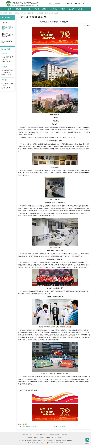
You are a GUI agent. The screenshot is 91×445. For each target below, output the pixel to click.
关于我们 (54, 437)
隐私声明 (48, 437)
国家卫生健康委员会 (28, 434)
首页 (10, 13)
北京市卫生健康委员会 (41, 434)
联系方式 (7, 49)
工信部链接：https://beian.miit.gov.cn (37, 442)
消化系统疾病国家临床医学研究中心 (58, 434)
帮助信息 (42, 437)
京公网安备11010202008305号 (55, 442)
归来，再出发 (62, 426)
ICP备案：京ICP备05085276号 (53, 440)
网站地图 (36, 437)
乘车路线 (60, 437)
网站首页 (30, 437)
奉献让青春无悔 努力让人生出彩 (30, 426)
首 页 (9, 9)
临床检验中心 (85, 206)
